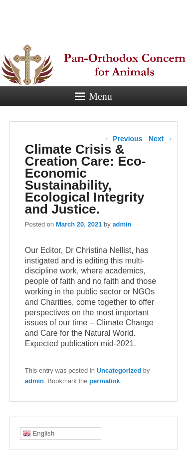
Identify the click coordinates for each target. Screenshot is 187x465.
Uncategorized (119, 370)
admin (121, 224)
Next (161, 139)
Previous (123, 139)
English (38, 434)
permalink (104, 381)
